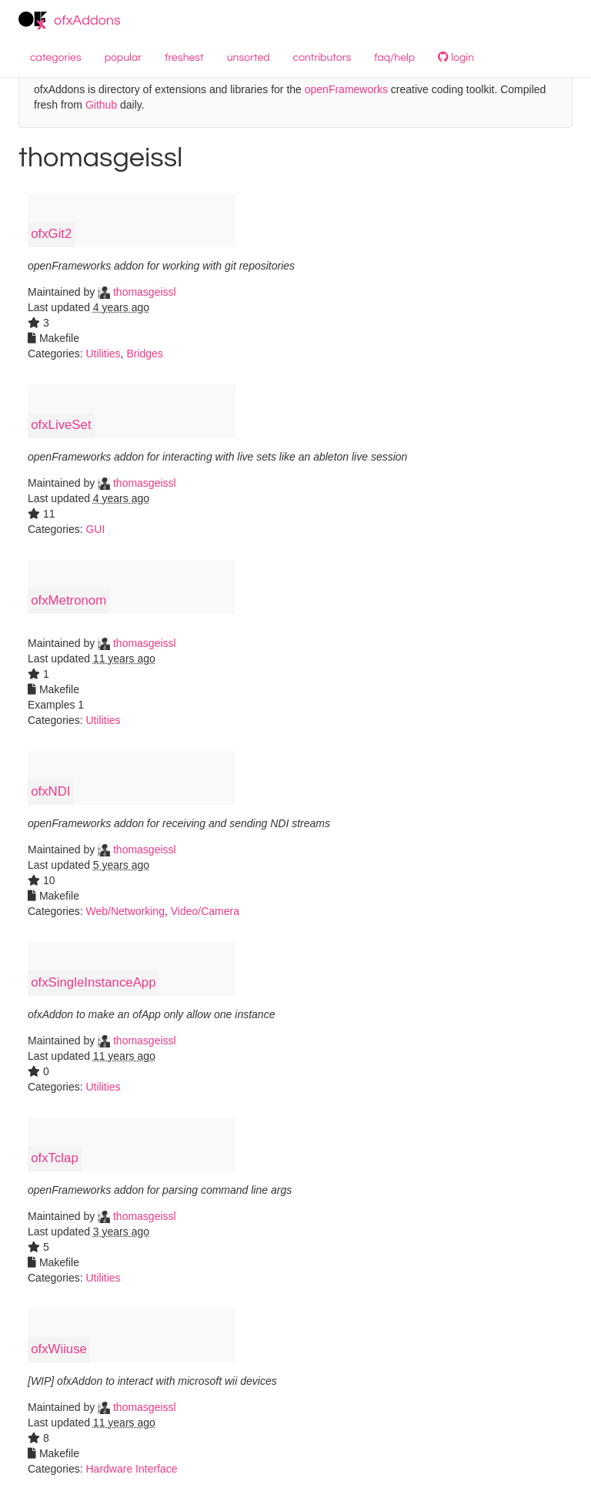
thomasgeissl (137, 292)
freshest (184, 57)
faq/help (394, 57)
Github (101, 105)
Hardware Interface (131, 1469)
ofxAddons (69, 21)
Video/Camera (205, 911)
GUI (95, 529)
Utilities (102, 353)
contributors (322, 57)
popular (123, 57)
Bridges (144, 353)
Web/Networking (124, 911)
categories (56, 57)
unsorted (248, 57)
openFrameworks (346, 89)
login (456, 57)
